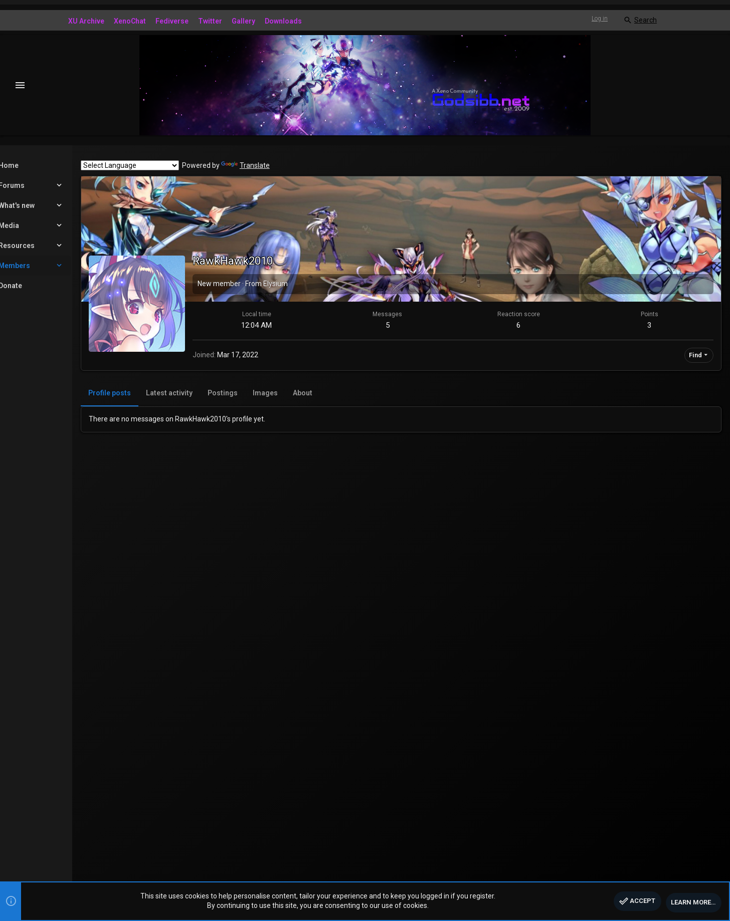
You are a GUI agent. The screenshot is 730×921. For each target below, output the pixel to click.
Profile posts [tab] (144, 393)
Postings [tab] (257, 393)
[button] (20, 85)
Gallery (243, 21)
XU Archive (86, 21)
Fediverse (172, 21)
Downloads (283, 21)
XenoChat (130, 21)
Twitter (210, 21)
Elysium (310, 284)
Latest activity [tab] (203, 393)
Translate (280, 165)
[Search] (640, 20)
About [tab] (337, 393)
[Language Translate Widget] (164, 165)
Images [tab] (299, 393)
